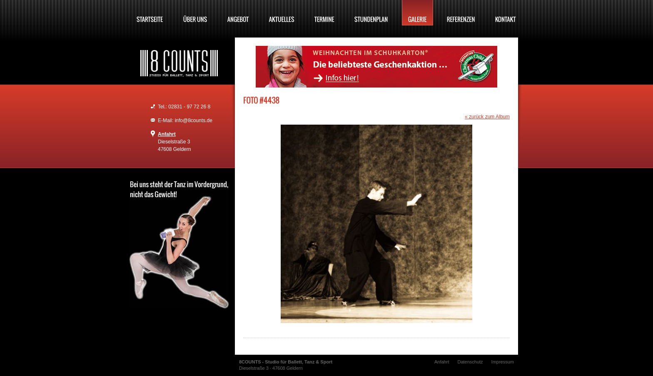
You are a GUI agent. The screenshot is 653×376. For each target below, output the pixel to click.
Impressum (502, 361)
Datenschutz (470, 361)
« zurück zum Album (487, 117)
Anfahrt (167, 134)
